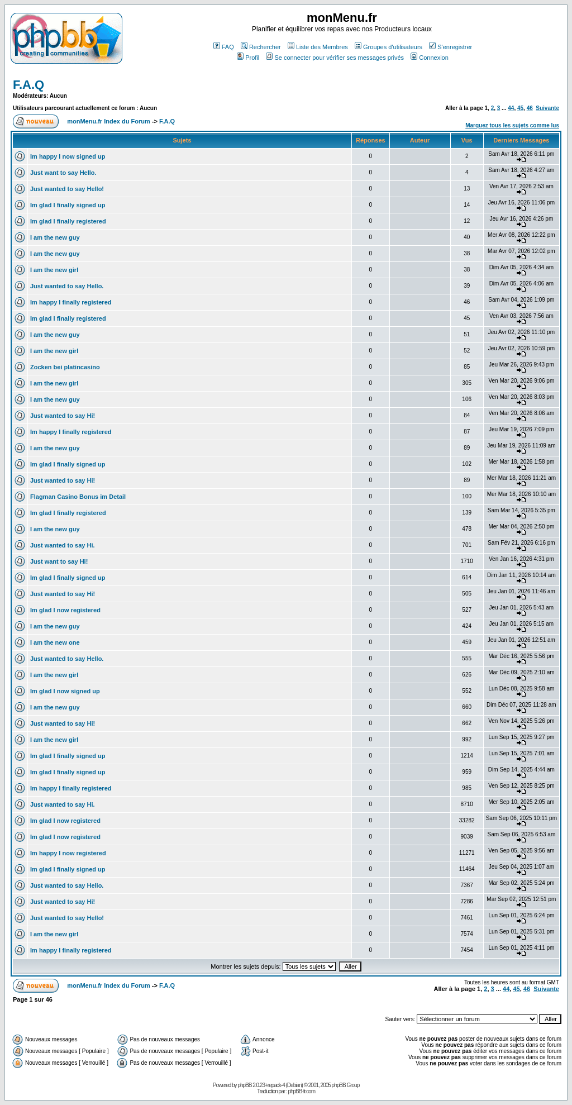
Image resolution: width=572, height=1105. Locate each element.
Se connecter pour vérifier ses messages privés (335, 57)
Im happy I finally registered (71, 302)
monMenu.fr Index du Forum (108, 121)
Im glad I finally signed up (67, 205)
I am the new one (55, 642)
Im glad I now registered (65, 610)
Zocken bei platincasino (65, 367)
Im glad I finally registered (68, 221)
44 (511, 108)
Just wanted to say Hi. (62, 545)
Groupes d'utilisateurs (388, 47)
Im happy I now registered (68, 853)
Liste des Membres (318, 47)
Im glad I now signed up (65, 691)
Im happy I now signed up (67, 156)
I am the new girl (54, 269)
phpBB (244, 1085)
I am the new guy (55, 237)
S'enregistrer (450, 47)
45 (520, 108)
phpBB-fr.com (301, 1091)
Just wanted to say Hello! (67, 188)
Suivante (547, 108)
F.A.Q (28, 85)
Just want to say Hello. (63, 172)
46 (530, 108)
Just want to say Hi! (59, 561)
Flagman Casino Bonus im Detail (78, 496)
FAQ (223, 47)
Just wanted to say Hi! (62, 415)
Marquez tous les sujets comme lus (512, 125)
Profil (248, 57)
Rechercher (261, 47)
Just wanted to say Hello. (66, 286)
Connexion (430, 57)
